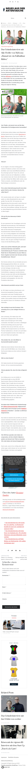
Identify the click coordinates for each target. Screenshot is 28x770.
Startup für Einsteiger (9, 509)
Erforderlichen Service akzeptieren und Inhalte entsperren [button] (14, 479)
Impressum (4, 757)
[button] (2, 767)
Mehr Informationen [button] (14, 469)
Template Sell (6, 767)
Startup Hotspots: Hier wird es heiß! (21, 558)
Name (4, 587)
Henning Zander (13, 63)
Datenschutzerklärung (7, 760)
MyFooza (8, 76)
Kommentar (5, 575)
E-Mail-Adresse (6, 593)
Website (4, 599)
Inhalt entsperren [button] (14, 475)
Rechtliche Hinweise (13, 757)
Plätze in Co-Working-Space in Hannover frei (7, 558)
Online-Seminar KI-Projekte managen (11, 631)
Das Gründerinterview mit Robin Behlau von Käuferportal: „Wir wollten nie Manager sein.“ (15, 541)
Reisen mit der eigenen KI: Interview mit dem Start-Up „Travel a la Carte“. (13, 745)
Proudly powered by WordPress (9, 765)
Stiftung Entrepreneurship (10, 406)
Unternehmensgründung (7, 46)
